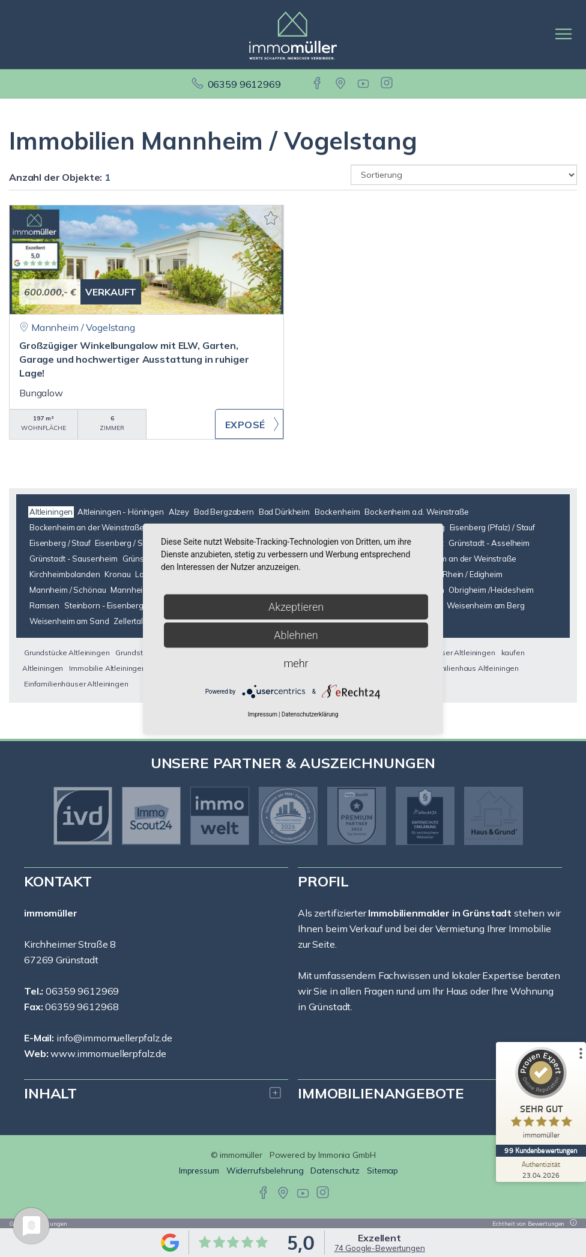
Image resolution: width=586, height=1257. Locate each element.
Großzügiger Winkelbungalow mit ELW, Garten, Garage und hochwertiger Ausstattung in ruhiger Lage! (134, 359)
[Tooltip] (571, 1224)
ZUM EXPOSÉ (249, 424)
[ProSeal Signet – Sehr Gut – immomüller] (541, 1096)
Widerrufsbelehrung (265, 1170)
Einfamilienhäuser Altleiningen (76, 683)
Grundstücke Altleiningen (67, 652)
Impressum (199, 1170)
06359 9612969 (244, 84)
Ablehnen (296, 634)
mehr (295, 662)
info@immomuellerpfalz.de (114, 1038)
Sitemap (382, 1170)
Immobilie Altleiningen (107, 668)
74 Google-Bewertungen (379, 1248)
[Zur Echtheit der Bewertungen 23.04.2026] (541, 1169)
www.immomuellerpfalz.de (108, 1053)
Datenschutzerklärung (310, 713)
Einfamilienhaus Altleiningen (470, 668)
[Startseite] (293, 34)
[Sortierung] (464, 175)
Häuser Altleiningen (461, 652)
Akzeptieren (296, 606)
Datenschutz (335, 1170)
